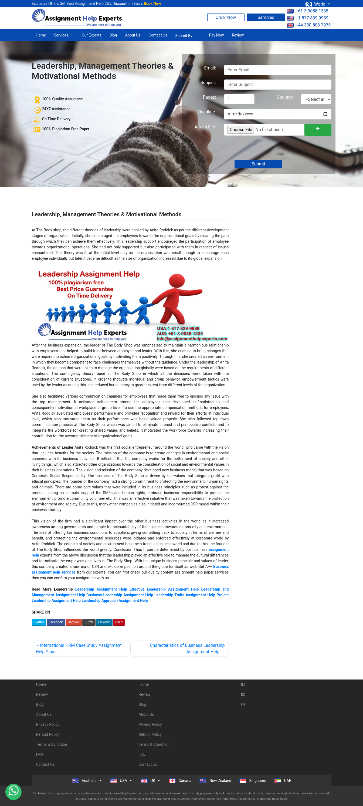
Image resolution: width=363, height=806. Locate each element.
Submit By (183, 36)
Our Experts (91, 35)
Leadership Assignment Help (101, 589)
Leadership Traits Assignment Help (184, 595)
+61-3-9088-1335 (307, 11)
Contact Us (158, 35)
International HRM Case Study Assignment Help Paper (79, 648)
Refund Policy (47, 734)
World (315, 4)
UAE (282, 780)
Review (238, 35)
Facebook (56, 622)
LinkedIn (104, 622)
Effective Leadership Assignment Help (164, 589)
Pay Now (216, 35)
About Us (133, 35)
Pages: (209, 97)
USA (121, 780)
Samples (265, 17)
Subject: (208, 82)
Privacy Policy (47, 724)
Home (41, 35)
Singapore (252, 780)
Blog (113, 35)
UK (151, 780)
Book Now (152, 3)
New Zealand (215, 780)
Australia (87, 780)
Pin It (119, 622)
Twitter (39, 622)
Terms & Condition (51, 744)
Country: (285, 97)
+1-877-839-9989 (307, 18)
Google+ (74, 622)
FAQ (39, 754)
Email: (210, 68)
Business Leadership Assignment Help (119, 595)
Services (64, 35)
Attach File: (205, 126)
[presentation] (264, 148)
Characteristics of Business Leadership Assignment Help (187, 648)
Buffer (88, 622)
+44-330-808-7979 (309, 25)
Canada (180, 780)
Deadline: (207, 111)
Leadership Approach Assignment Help (115, 600)
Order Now (226, 17)
